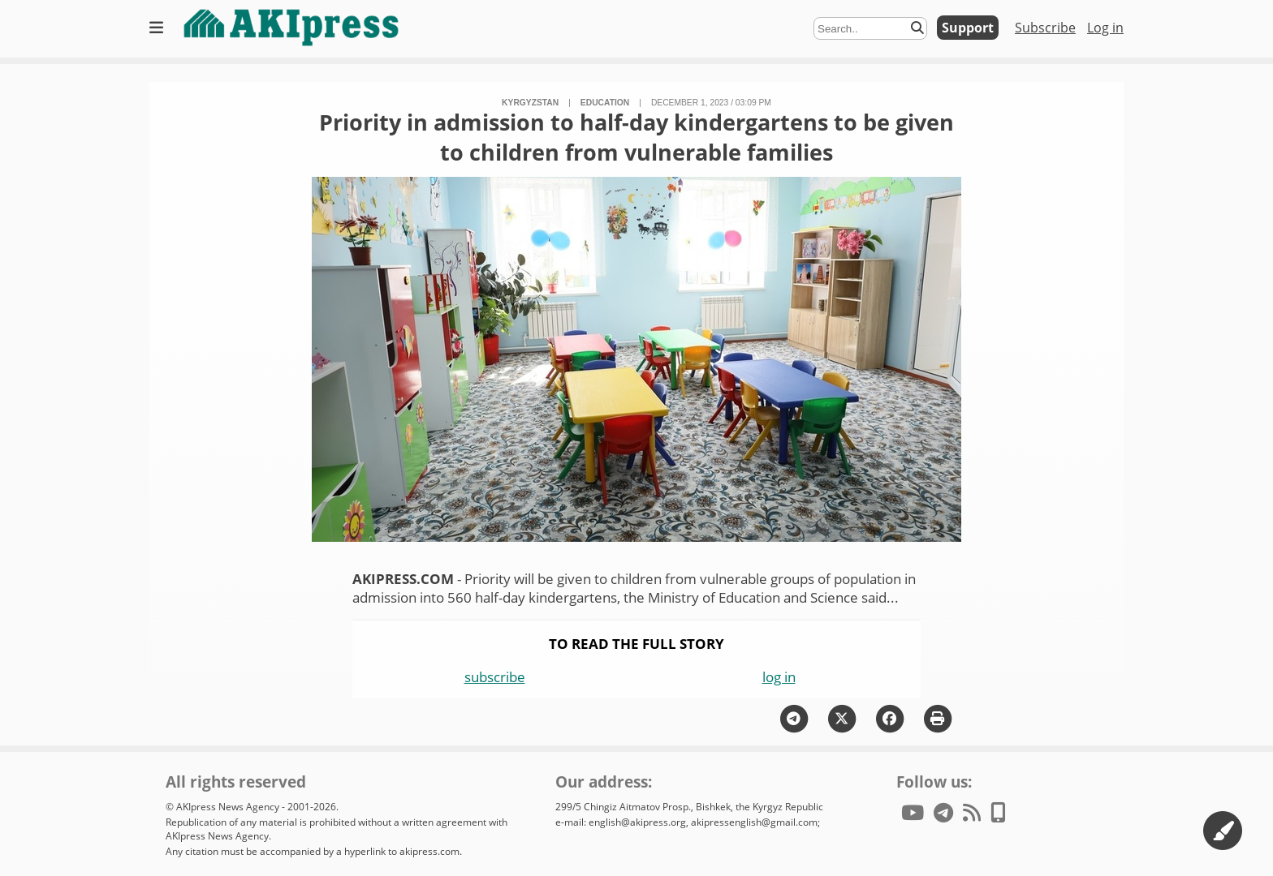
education (604, 102)
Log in (1105, 27)
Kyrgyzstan (530, 102)
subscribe (494, 677)
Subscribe (1045, 27)
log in (779, 677)
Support (968, 27)
